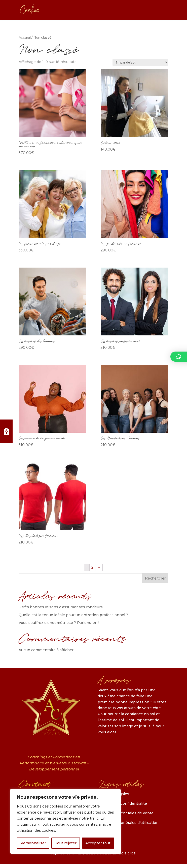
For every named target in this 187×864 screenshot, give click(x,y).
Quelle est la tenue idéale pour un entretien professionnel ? (73, 615)
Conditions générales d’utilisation (128, 822)
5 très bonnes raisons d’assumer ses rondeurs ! (61, 607)
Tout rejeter (66, 843)
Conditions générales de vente (126, 813)
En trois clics (124, 853)
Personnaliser (33, 843)
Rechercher (155, 578)
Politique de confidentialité (122, 803)
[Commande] (140, 62)
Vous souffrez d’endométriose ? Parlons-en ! (59, 622)
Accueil (25, 37)
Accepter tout (97, 843)
